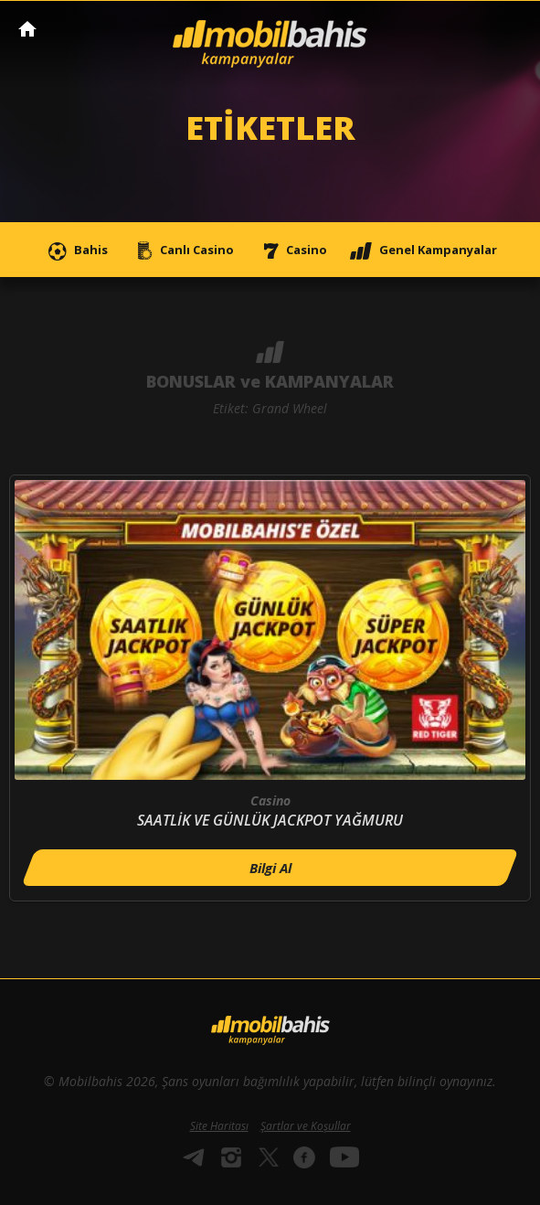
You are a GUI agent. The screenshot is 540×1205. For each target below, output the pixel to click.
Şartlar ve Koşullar (305, 1126)
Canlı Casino (182, 251)
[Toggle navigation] (509, 30)
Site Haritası (219, 1126)
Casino (291, 251)
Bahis (76, 251)
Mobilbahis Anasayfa (27, 29)
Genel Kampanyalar (423, 251)
